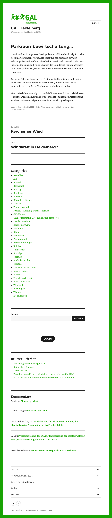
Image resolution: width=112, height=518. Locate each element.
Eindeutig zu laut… (30, 401)
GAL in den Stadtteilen (22, 482)
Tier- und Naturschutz (24, 267)
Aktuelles (18, 175)
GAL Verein (19, 214)
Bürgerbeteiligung (22, 200)
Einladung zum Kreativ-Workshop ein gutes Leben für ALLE (43, 374)
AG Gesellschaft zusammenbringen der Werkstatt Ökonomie (43, 377)
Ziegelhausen (20, 295)
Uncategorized (20, 271)
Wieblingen (19, 288)
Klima (16, 232)
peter (13, 107)
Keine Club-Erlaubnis (24, 367)
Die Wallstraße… (21, 370)
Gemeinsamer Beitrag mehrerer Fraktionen (53, 450)
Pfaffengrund (20, 239)
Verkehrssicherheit (23, 278)
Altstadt (17, 182)
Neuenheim (19, 235)
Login (48, 338)
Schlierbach (19, 249)
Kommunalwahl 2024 (22, 476)
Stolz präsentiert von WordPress (39, 510)
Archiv (14, 488)
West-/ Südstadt (21, 281)
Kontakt (15, 494)
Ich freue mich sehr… (38, 410)
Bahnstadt (18, 186)
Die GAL (15, 469)
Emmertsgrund (21, 207)
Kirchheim (18, 228)
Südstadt (17, 264)
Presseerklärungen (22, 242)
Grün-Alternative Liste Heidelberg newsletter (54, 107)
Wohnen (17, 292)
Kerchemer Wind (21, 225)
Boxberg (17, 196)
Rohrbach (18, 246)
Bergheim (18, 193)
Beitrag (17, 189)
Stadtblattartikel (18, 110)
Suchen (14, 314)
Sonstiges (18, 253)
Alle (15, 179)
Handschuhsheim (22, 221)
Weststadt (18, 285)
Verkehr (17, 274)
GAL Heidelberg (25, 28)
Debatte (17, 203)
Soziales (17, 257)
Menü (95, 23)
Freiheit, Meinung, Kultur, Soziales (31, 210)
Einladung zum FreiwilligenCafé (29, 363)
